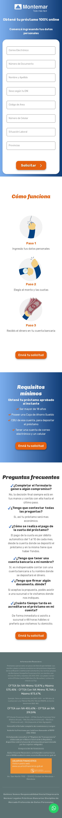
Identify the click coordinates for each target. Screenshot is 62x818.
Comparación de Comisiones (31, 749)
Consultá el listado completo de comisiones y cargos (31, 726)
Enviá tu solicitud (31, 355)
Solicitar (28, 165)
